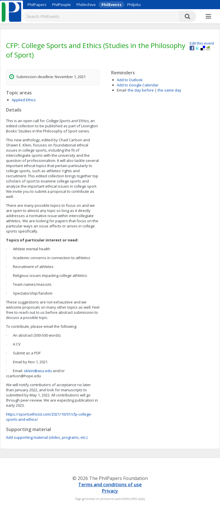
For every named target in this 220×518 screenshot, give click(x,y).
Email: (122, 90)
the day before (141, 90)
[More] (208, 16)
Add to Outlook (130, 79)
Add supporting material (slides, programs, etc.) (46, 437)
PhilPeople (61, 4)
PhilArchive (86, 4)
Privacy (110, 491)
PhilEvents (111, 4)
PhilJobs (134, 4)
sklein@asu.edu (38, 370)
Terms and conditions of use (110, 484)
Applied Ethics (24, 99)
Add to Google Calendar (137, 85)
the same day (169, 90)
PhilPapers (37, 4)
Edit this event (202, 43)
